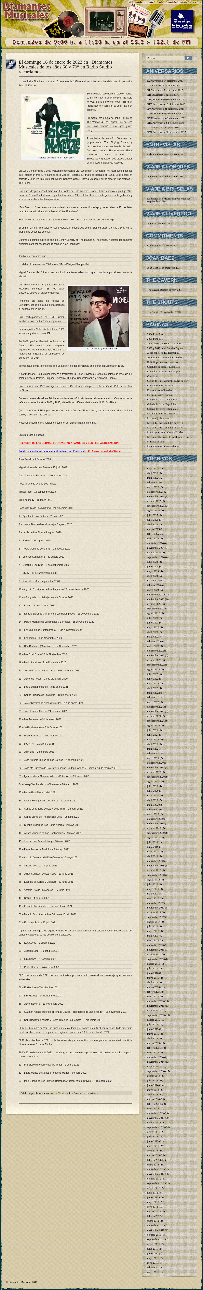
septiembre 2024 (156, 557)
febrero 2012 (154, 1215)
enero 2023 (153, 645)
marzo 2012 (153, 1211)
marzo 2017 (153, 935)
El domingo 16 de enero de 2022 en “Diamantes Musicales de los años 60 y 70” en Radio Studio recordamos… (65, 66)
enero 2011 (153, 1272)
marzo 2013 (153, 1155)
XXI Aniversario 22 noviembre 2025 (166, 132)
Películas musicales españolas (163, 446)
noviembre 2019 (155, 823)
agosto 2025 (153, 510)
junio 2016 (153, 973)
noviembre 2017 (155, 907)
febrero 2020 (154, 809)
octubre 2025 (154, 501)
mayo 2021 (153, 739)
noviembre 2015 (155, 1005)
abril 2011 (152, 1262)
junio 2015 (153, 1029)
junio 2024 (153, 566)
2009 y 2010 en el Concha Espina (165, 348)
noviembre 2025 (155, 496)
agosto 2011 (153, 1244)
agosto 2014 (153, 1075)
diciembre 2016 (155, 944)
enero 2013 (153, 1164)
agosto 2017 (153, 921)
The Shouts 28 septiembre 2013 (164, 311)
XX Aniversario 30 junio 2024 (163, 127)
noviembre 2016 (155, 949)
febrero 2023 (154, 641)
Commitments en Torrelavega (162, 245)
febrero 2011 (154, 1267)
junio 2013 (153, 1141)
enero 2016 (153, 996)
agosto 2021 (153, 725)
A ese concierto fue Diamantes (163, 352)
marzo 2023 (153, 636)
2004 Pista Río (155, 334)
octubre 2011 (154, 1234)
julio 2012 (152, 1192)
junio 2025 (153, 519)
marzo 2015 (153, 1043)
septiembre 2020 (156, 776)
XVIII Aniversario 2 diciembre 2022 (166, 118)
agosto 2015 (153, 1019)
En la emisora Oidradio (159, 390)
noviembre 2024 (155, 547)
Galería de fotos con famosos (162, 399)
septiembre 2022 (156, 664)
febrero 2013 (154, 1159)
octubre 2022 (154, 659)
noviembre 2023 (155, 599)
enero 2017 (153, 940)
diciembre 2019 (155, 818)
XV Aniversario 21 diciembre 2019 (165, 108)
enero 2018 (153, 898)
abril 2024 (152, 575)
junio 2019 (153, 846)
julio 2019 (152, 842)
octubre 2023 (154, 603)
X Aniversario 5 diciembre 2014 (164, 85)
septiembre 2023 (156, 608)
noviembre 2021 (155, 711)
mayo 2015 (153, 1033)
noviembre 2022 (155, 655)
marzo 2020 (153, 804)
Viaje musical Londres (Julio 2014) (165, 176)
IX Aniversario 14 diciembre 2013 (165, 80)
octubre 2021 (154, 716)
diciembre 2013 (155, 1113)
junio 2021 (153, 734)
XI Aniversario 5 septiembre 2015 (165, 90)
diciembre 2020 (155, 762)
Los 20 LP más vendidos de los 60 (165, 422)
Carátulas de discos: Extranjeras (164, 371)
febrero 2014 (154, 1103)
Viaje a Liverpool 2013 (159, 223)
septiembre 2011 (156, 1239)
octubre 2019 (154, 828)
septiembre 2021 (156, 720)
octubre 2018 (154, 870)
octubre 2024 (154, 552)
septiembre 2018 (156, 874)
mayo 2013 (153, 1145)
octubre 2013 (154, 1122)
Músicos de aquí (155, 441)
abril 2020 (152, 800)
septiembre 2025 (156, 505)
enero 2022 (153, 702)
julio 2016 (152, 968)
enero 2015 (153, 1052)
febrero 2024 (154, 585)
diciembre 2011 (155, 1225)
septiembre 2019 (156, 832)
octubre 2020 (154, 772)
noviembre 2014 (155, 1061)
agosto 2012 (153, 1187)
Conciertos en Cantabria (160, 385)
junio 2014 (153, 1085)
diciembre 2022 (155, 650)
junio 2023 (153, 622)
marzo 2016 (153, 987)
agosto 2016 (153, 963)
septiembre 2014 (156, 1071)
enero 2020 (153, 814)
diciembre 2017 (155, 902)
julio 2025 (152, 515)
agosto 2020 (153, 781)
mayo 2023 (153, 627)
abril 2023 (152, 631)
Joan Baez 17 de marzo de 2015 (164, 267)
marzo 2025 (153, 529)
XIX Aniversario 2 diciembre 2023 (165, 122)
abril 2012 (152, 1206)
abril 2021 (152, 744)
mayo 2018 (153, 888)
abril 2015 (152, 1038)
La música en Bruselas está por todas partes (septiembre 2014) (170, 200)
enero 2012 (153, 1220)
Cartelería (152, 376)
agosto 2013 (153, 1131)
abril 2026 (152, 473)
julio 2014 (152, 1080)
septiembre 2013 (156, 1127)
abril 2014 (152, 1094)
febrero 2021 (154, 753)
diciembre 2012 (155, 1169)
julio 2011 (152, 1248)
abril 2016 (152, 982)
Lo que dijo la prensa (158, 418)
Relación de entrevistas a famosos (165, 154)
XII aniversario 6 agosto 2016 (163, 94)
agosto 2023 (153, 613)
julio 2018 (152, 884)
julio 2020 (152, 786)
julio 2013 (152, 1136)
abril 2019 (152, 856)
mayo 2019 (153, 851)
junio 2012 (153, 1197)
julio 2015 (152, 1024)
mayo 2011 (153, 1258)
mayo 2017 (153, 930)
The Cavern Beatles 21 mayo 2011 (165, 289)
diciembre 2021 (155, 706)
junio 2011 (153, 1253)
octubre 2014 (154, 1066)
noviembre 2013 (155, 1117)
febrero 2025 (154, 533)
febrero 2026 (154, 482)
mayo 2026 (153, 468)
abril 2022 (152, 687)
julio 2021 (152, 730)
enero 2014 (153, 1108)
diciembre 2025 (155, 491)
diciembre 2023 (155, 594)
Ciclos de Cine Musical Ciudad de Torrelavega (172, 380)
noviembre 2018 (155, 865)
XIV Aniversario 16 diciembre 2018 (166, 104)
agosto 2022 (153, 669)
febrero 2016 (154, 991)
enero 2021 (153, 758)
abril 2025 (152, 524)
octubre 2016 (154, 954)
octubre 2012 (154, 1178)
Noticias (62, 1093)
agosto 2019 (153, 837)
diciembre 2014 (155, 1057)
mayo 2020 (153, 795)
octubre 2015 (154, 1010)
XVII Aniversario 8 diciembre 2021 (166, 113)
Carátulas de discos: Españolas (163, 366)
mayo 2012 (153, 1201)
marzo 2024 (153, 580)
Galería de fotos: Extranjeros (162, 408)
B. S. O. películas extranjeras (162, 362)
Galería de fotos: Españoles (161, 404)
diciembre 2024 (155, 543)
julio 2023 (152, 617)
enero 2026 (153, 487)
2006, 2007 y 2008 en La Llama (164, 343)
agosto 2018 (153, 879)
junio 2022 (153, 678)
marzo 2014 (153, 1099)
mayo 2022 (153, 683)
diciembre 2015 (155, 1001)
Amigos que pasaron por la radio (164, 357)
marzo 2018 (153, 893)
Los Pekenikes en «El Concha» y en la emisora (172, 436)
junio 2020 (153, 790)
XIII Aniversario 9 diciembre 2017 (165, 99)
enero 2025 (153, 538)
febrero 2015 (154, 1047)
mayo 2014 (153, 1089)
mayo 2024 (153, 571)
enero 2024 (153, 589)
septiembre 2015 (156, 1015)
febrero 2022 (154, 697)
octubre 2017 (154, 912)
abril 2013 (152, 1150)
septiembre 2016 (156, 958)
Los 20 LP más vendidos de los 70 (165, 427)
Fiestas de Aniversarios (159, 394)
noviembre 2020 (155, 767)
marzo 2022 (153, 692)
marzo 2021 (153, 748)
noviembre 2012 (155, 1173)
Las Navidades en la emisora (162, 413)
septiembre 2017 (156, 916)
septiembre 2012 (156, 1183)
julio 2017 (152, 926)
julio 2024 (152, 561)
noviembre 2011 (155, 1229)
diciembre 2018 (155, 860)
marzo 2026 (153, 477)
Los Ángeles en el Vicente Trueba (165, 432)
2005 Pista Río (155, 338)
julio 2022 (152, 673)
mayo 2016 (153, 977)
